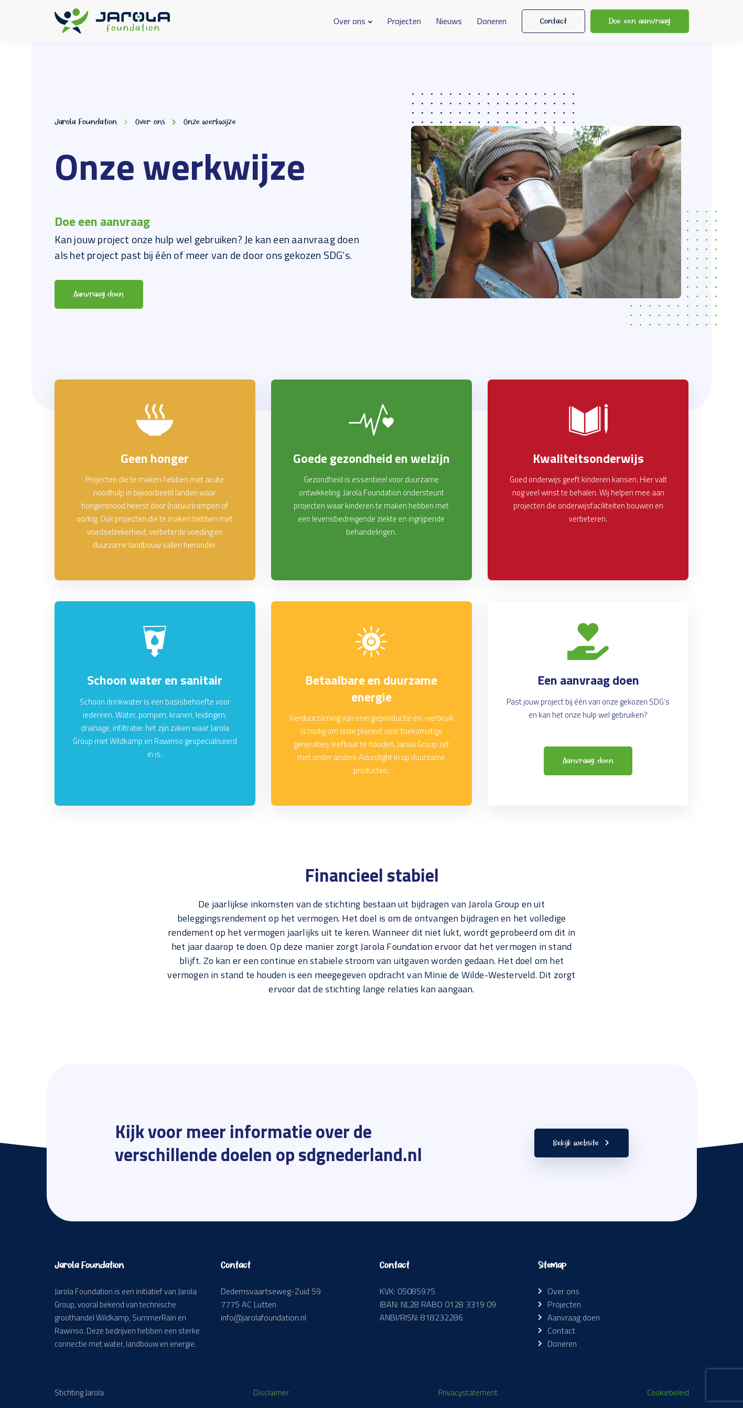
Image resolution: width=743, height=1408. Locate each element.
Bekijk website (581, 1142)
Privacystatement (468, 1393)
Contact (553, 21)
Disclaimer (271, 1393)
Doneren (492, 21)
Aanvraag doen (573, 1317)
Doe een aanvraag (640, 21)
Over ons (349, 21)
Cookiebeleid (668, 1393)
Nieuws (449, 21)
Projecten (404, 21)
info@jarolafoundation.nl (263, 1317)
